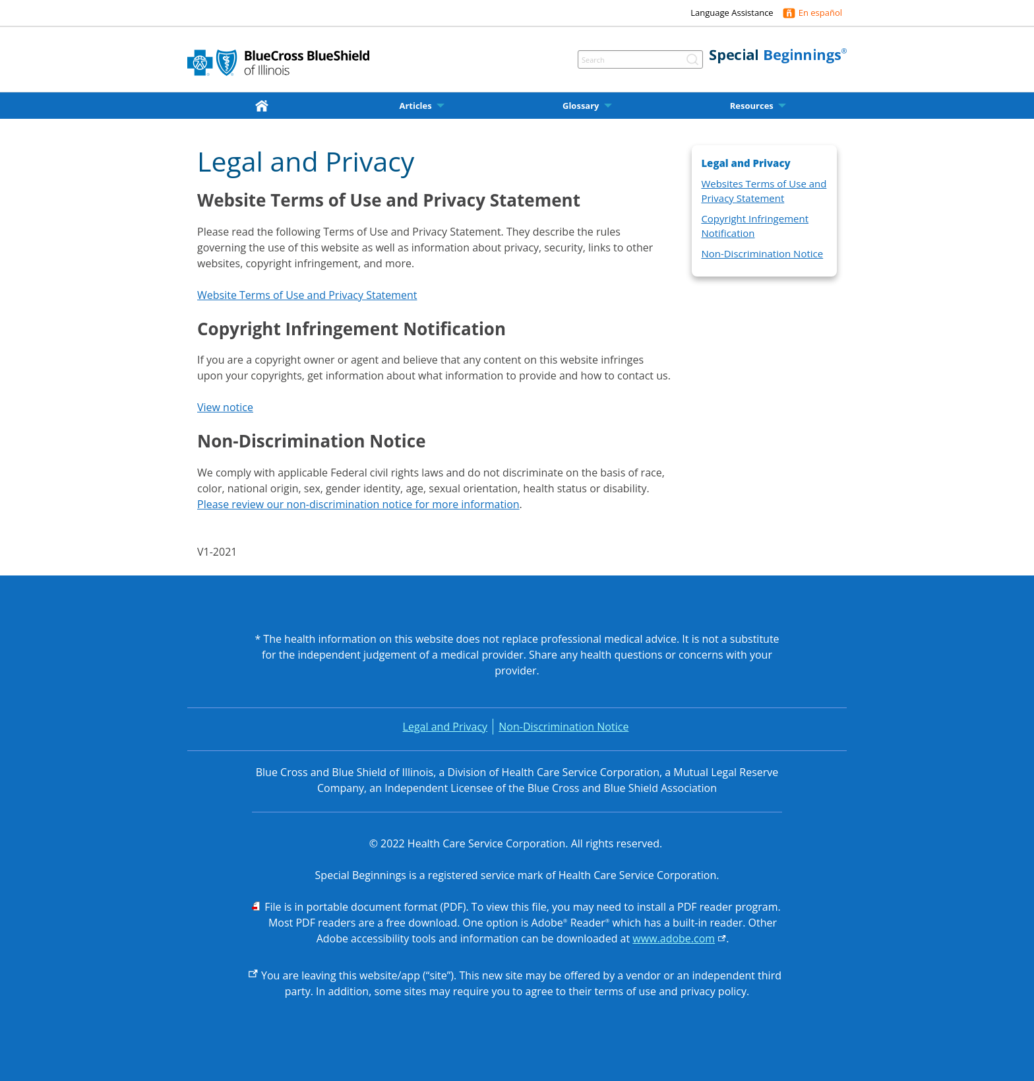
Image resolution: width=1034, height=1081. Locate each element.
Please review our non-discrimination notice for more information (358, 504)
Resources (752, 106)
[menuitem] (264, 105)
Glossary (581, 106)
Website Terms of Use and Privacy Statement (307, 295)
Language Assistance (731, 12)
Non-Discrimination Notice (762, 253)
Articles (415, 106)
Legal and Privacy (445, 726)
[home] (264, 105)
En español (820, 12)
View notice (225, 407)
